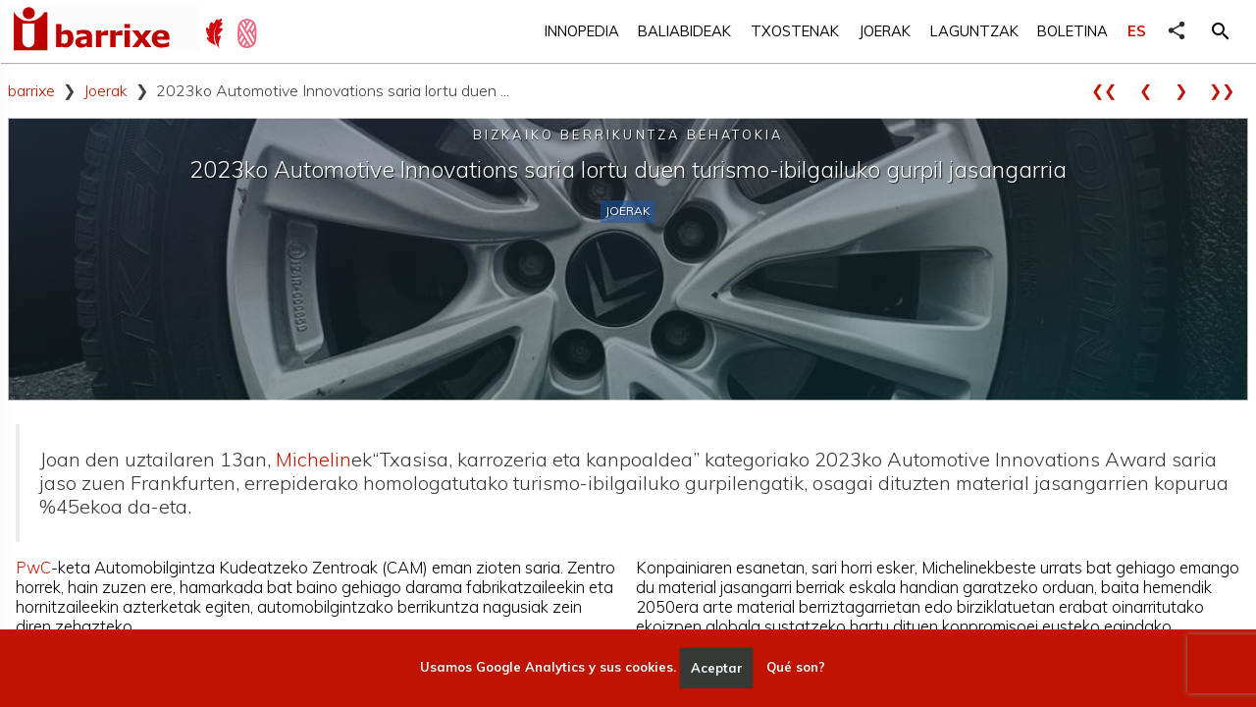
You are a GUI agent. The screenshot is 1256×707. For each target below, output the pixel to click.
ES (1136, 31)
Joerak (885, 31)
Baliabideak (684, 31)
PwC (33, 567)
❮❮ (1110, 90)
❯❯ (1228, 90)
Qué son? (795, 668)
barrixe (31, 90)
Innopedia (582, 31)
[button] (1220, 31)
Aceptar (717, 668)
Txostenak (795, 31)
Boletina (1072, 31)
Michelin (313, 459)
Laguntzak (974, 31)
